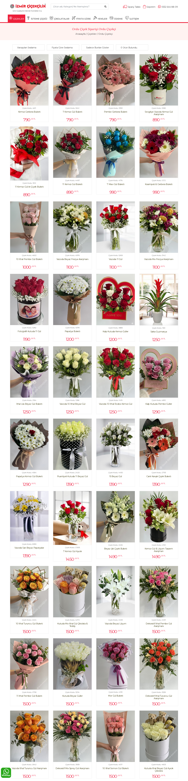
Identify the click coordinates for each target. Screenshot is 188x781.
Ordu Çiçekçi (105, 33)
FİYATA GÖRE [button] (81, 18)
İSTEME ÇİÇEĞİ (37, 18)
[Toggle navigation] (44, 12)
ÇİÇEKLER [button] (16, 18)
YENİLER (100, 18)
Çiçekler (91, 33)
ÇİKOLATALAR (59, 18)
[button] (29, 48)
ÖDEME (116, 18)
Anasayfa (80, 33)
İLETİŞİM (132, 18)
